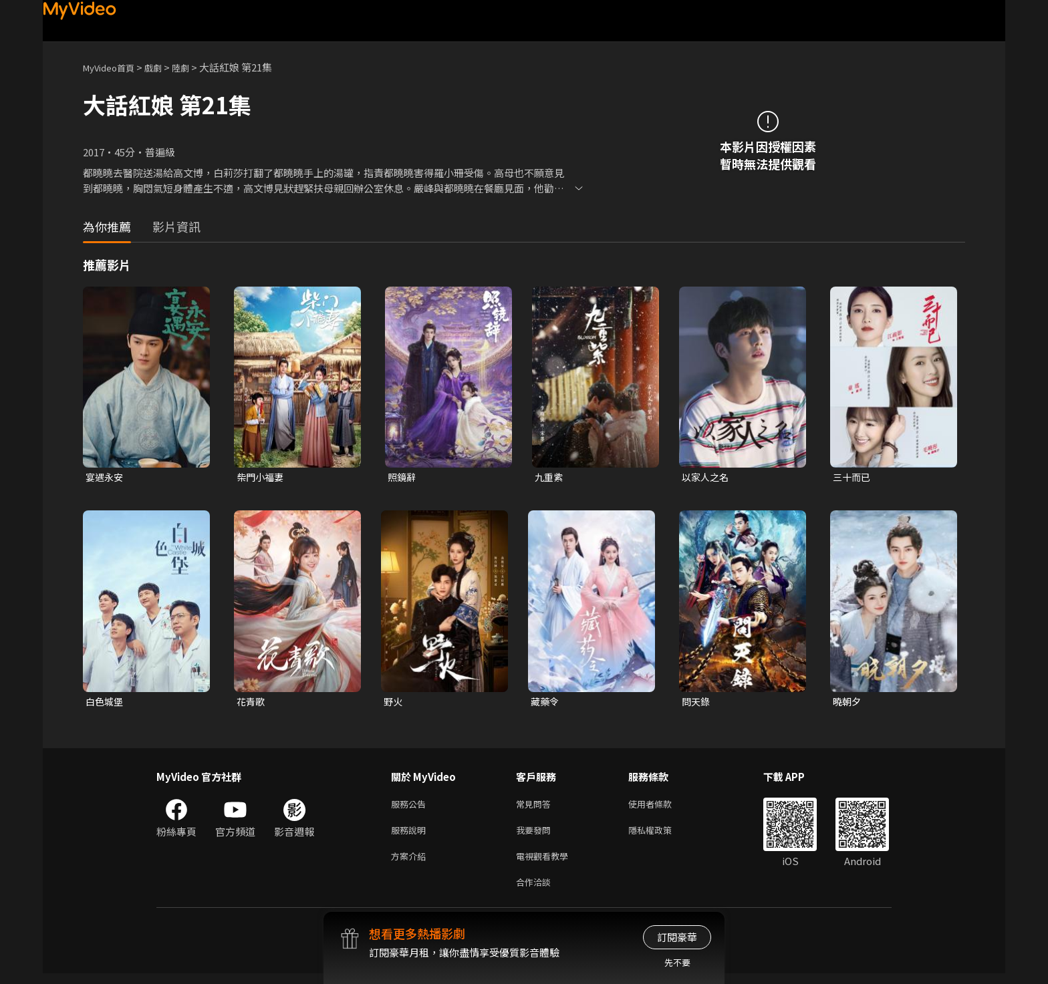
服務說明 (411, 835)
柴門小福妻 (262, 477)
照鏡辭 (403, 477)
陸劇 (194, 67)
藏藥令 (546, 703)
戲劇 (164, 67)
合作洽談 (536, 891)
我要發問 (536, 835)
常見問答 (536, 807)
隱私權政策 (661, 835)
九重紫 (550, 477)
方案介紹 (411, 863)
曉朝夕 (848, 703)
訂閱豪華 (677, 937)
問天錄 (697, 703)
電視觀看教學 (546, 863)
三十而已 (853, 477)
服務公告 (411, 807)
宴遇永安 (106, 477)
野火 (394, 703)
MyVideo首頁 (113, 67)
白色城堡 (106, 703)
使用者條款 (661, 807)
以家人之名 (707, 477)
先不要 (677, 962)
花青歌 (252, 703)
